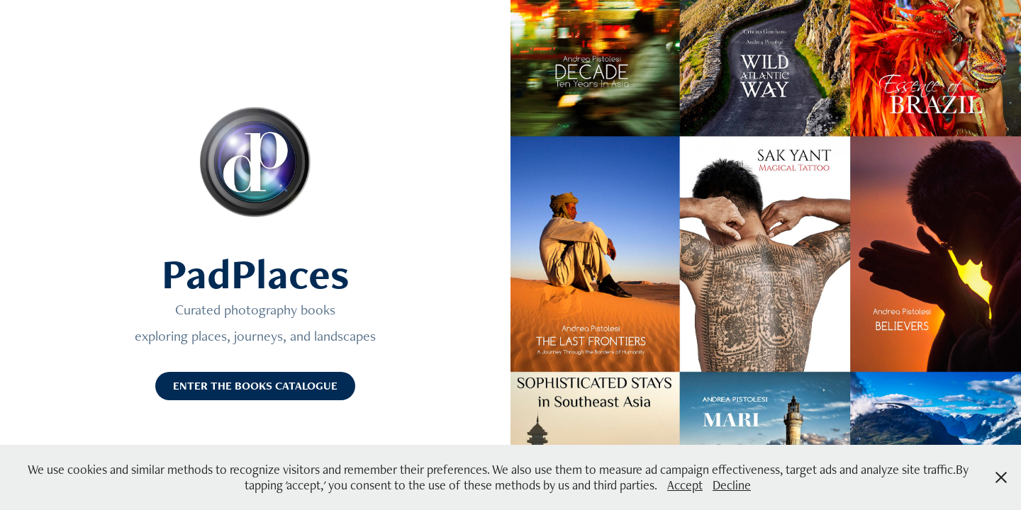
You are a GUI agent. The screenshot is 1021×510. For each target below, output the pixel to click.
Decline (732, 485)
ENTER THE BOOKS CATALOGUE (255, 385)
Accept (685, 485)
